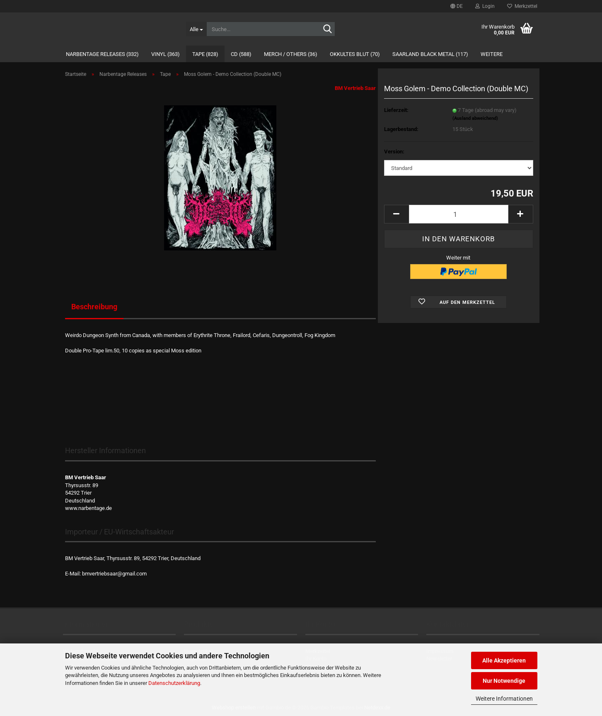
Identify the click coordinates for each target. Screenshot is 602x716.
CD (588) (241, 54)
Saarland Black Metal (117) (430, 54)
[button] (456, 6)
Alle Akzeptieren (504, 660)
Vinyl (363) (165, 54)
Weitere (492, 54)
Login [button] (485, 6)
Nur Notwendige (504, 680)
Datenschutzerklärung (174, 683)
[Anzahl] (458, 214)
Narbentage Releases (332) (102, 54)
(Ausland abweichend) (475, 118)
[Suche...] (196, 29)
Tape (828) (205, 54)
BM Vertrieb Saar (355, 88)
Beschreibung (94, 306)
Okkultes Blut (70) (355, 54)
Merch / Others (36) (290, 54)
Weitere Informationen (504, 698)
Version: (394, 151)
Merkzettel (522, 6)
